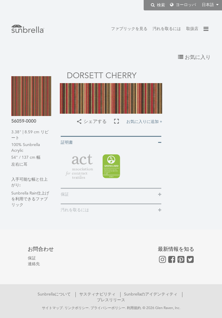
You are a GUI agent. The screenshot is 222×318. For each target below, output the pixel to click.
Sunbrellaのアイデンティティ (151, 294)
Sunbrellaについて (55, 294)
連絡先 (34, 264)
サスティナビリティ (98, 294)
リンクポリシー (76, 308)
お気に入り (194, 57)
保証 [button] (65, 194)
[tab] (111, 142)
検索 (158, 5)
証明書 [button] (67, 143)
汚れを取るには (167, 29)
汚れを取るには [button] (75, 210)
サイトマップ (52, 308)
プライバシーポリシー (107, 308)
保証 (32, 258)
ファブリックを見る (129, 29)
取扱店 (192, 29)
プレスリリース (111, 300)
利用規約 (134, 308)
